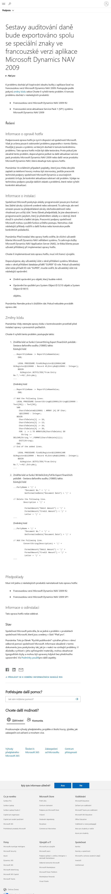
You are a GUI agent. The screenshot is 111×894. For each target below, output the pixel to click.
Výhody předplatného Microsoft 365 (12, 752)
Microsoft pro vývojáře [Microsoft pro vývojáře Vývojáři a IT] (47, 846)
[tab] (16, 720)
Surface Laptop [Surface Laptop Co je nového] (8, 805)
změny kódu (20, 91)
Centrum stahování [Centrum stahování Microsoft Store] (46, 805)
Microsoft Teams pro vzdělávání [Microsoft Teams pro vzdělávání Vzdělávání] (86, 810)
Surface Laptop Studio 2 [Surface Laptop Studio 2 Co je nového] (11, 810)
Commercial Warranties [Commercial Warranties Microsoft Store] (47, 828)
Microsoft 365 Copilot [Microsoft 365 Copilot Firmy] (11, 874)
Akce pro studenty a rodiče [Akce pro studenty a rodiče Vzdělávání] (84, 828)
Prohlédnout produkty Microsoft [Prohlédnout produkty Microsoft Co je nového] (14, 828)
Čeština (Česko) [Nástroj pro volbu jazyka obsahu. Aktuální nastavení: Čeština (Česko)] (13, 889)
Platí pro (11, 75)
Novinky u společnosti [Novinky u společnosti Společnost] (82, 851)
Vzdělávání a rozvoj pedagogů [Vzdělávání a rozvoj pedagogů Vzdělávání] (85, 824)
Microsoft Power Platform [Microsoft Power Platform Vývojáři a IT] (48, 872)
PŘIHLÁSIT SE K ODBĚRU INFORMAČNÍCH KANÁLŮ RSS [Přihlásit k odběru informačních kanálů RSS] (35, 677)
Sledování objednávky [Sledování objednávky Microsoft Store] (46, 819)
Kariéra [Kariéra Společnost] (77, 846)
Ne (80, 785)
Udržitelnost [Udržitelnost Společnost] (79, 865)
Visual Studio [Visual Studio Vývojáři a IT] (44, 881)
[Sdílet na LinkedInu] (13, 669)
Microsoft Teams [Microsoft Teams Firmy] (9, 879)
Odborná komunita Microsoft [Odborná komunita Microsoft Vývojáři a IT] (49, 863)
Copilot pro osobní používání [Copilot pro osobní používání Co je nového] (13, 819)
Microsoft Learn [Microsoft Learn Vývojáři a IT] (44, 851)
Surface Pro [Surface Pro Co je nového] (7, 801)
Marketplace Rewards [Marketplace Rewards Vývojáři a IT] (47, 876)
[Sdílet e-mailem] (19, 669)
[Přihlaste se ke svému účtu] (106, 3)
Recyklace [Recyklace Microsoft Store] (42, 824)
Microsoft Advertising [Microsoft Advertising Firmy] (10, 870)
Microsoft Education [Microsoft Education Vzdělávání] (82, 801)
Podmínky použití (30, 657)
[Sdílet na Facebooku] (7, 669)
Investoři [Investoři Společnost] (78, 860)
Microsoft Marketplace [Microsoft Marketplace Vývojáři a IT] (47, 867)
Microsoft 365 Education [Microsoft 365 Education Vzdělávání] (83, 815)
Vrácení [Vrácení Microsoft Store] (42, 815)
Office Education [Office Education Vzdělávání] (81, 819)
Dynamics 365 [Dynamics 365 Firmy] (8, 860)
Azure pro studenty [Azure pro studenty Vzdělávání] (81, 833)
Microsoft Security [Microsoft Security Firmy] (9, 851)
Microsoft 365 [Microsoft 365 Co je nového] (8, 824)
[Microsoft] (55, 2)
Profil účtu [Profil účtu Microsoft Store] (42, 801)
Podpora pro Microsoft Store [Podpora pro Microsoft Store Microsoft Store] (49, 810)
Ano (63, 785)
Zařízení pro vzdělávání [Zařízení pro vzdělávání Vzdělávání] (83, 805)
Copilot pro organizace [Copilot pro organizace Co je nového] (11, 815)
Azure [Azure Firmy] (5, 856)
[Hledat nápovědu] (10, 3)
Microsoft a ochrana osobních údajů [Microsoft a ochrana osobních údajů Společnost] (87, 856)
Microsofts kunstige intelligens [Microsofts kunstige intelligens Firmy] (14, 846)
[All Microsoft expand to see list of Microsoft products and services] (3, 3)
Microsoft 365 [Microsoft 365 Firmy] (8, 865)
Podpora (6, 10)
